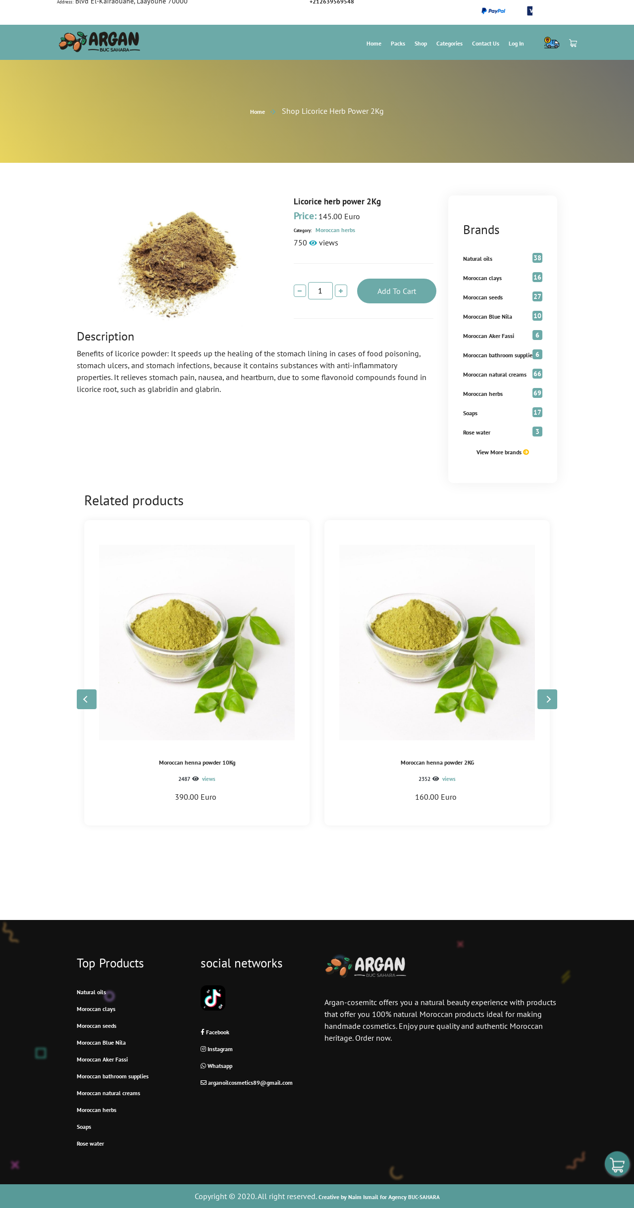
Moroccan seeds (483, 297)
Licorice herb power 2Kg (337, 201)
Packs (398, 43)
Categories (449, 43)
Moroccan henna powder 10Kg (197, 762)
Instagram (217, 1049)
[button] (547, 699)
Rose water (476, 432)
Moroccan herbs (324, 230)
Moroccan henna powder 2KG (437, 762)
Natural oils (477, 258)
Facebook (215, 1032)
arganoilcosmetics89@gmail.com (247, 1082)
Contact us (485, 43)
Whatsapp (216, 1065)
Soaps (470, 413)
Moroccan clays (482, 278)
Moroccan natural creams (495, 374)
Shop (421, 43)
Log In (516, 43)
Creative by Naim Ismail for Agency (379, 1197)
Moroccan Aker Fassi (488, 335)
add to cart (396, 291)
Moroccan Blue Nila (487, 316)
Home (374, 43)
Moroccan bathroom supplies (499, 355)
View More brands (502, 452)
